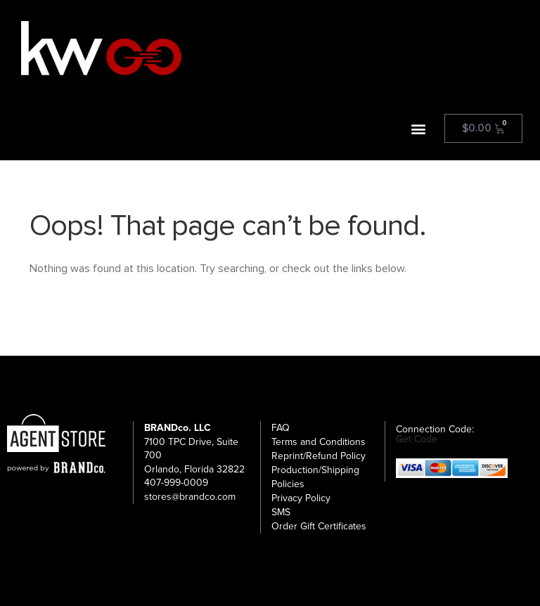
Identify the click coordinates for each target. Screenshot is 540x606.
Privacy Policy (300, 498)
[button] (418, 128)
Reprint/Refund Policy (318, 456)
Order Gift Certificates (318, 526)
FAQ (280, 428)
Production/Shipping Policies (315, 477)
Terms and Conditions (318, 442)
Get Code (416, 439)
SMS (280, 512)
